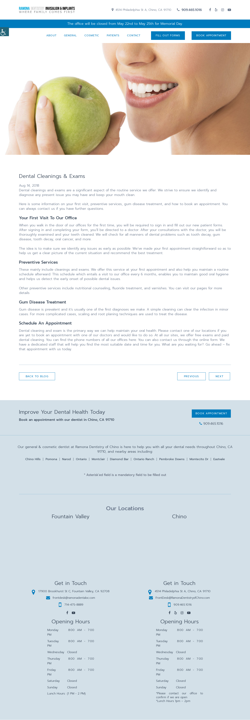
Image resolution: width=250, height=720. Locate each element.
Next (219, 377)
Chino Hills (33, 459)
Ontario (81, 459)
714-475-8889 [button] (71, 604)
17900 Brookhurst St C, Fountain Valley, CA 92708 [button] (70, 591)
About (51, 36)
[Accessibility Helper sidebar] (4, 31)
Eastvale (219, 459)
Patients (113, 36)
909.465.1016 (189, 10)
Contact (133, 36)
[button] (67, 613)
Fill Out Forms (168, 36)
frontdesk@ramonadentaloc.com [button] (70, 598)
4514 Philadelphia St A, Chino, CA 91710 (141, 10)
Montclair (98, 459)
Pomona (51, 459)
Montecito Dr (199, 459)
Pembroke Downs (172, 459)
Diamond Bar (119, 459)
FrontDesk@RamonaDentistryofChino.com (179, 598)
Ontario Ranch (144, 459)
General (70, 36)
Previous (191, 377)
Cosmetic (91, 36)
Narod (66, 459)
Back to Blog (37, 377)
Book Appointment (211, 36)
